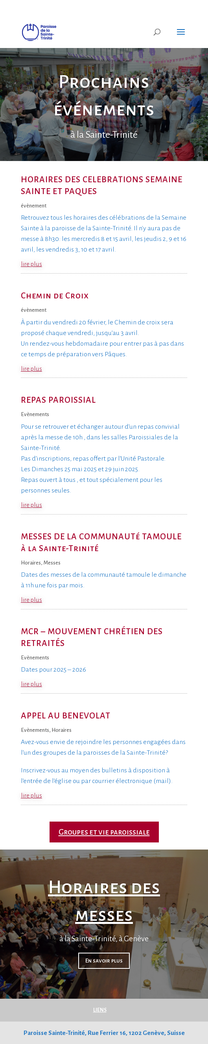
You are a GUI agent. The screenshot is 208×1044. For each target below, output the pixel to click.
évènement (33, 206)
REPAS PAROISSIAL (58, 400)
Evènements (35, 414)
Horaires (31, 563)
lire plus (31, 264)
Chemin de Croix (55, 295)
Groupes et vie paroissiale (104, 832)
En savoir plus (104, 961)
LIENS (100, 1010)
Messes (52, 563)
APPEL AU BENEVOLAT (65, 715)
